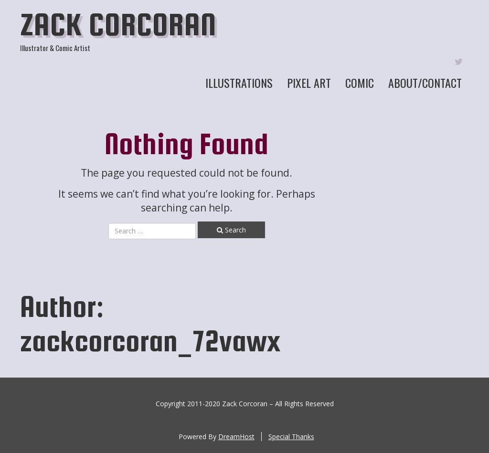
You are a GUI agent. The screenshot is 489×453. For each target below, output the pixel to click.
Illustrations (239, 82)
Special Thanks (291, 436)
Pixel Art (309, 82)
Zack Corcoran (118, 24)
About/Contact (425, 82)
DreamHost (236, 436)
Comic (359, 82)
